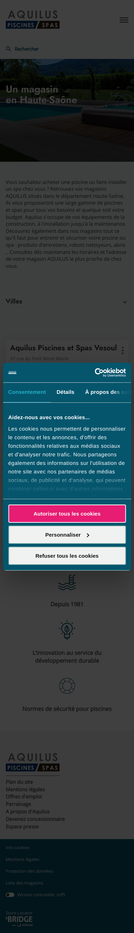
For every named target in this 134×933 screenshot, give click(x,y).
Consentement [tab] (27, 392)
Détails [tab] (65, 392)
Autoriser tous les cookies (67, 514)
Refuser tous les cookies (67, 555)
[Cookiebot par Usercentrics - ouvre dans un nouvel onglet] (95, 372)
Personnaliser (67, 535)
